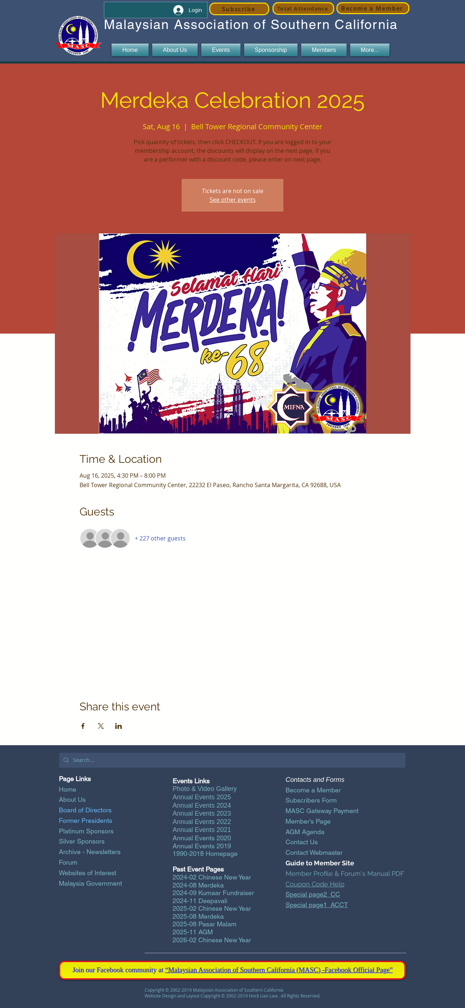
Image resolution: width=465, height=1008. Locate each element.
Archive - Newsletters (90, 852)
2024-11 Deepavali (200, 901)
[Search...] (231, 760)
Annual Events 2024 (202, 805)
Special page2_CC (313, 894)
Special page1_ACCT (317, 905)
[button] (174, 50)
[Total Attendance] (303, 8)
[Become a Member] (372, 8)
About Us (72, 799)
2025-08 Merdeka (198, 916)
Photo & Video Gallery (205, 788)
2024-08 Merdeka (198, 885)
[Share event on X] (100, 726)
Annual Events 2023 (202, 813)
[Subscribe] (239, 9)
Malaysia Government (90, 883)
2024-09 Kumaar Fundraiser (213, 893)
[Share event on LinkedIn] (118, 726)
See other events (233, 200)
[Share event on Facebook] (83, 726)
